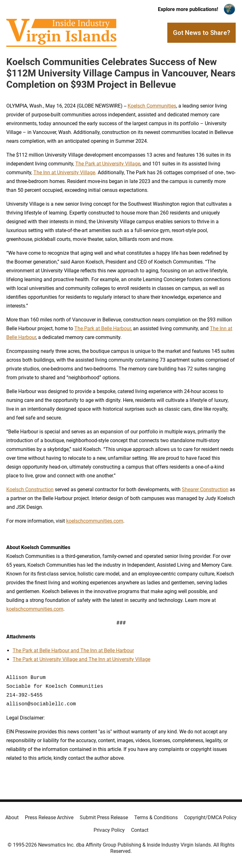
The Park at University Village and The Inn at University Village (81, 659)
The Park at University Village (107, 164)
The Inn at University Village (64, 172)
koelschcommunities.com (94, 521)
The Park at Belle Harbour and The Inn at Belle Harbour (73, 650)
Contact (139, 830)
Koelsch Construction (30, 489)
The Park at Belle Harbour (102, 328)
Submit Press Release (104, 817)
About (12, 817)
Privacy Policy (109, 830)
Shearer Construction (205, 489)
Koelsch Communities (152, 106)
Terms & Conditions (156, 817)
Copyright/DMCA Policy (210, 817)
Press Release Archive (49, 817)
